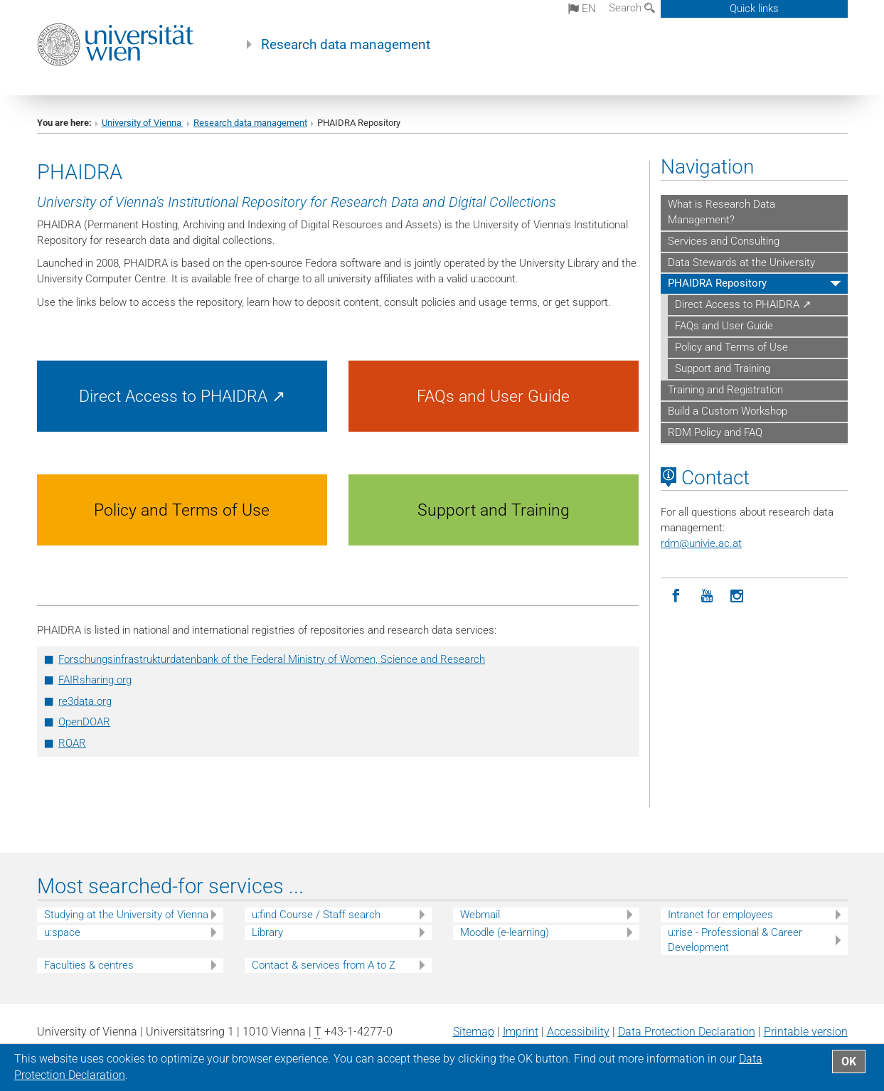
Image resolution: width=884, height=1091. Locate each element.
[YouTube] (706, 596)
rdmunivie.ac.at (701, 543)
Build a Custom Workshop (727, 411)
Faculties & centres (89, 965)
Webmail (480, 914)
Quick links (754, 8)
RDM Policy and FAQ (715, 432)
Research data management (345, 45)
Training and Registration (725, 389)
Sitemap (473, 1031)
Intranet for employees (720, 914)
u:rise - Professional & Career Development (735, 940)
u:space (62, 932)
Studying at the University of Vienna (126, 914)
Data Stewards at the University (741, 262)
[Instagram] (737, 596)
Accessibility (578, 1031)
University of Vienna (142, 122)
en (582, 8)
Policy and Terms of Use (731, 347)
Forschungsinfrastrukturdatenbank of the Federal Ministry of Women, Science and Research (271, 659)
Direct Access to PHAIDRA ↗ (743, 304)
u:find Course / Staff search (316, 914)
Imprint (520, 1031)
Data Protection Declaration (686, 1031)
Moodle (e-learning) (504, 932)
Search (632, 7)
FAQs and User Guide (724, 325)
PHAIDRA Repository (717, 283)
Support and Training (722, 368)
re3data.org (85, 701)
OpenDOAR (84, 721)
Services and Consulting (723, 241)
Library (267, 932)
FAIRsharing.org (95, 680)
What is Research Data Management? (721, 212)
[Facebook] (676, 596)
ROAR (72, 743)
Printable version (806, 1031)
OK (848, 1061)
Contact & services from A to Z (323, 965)
